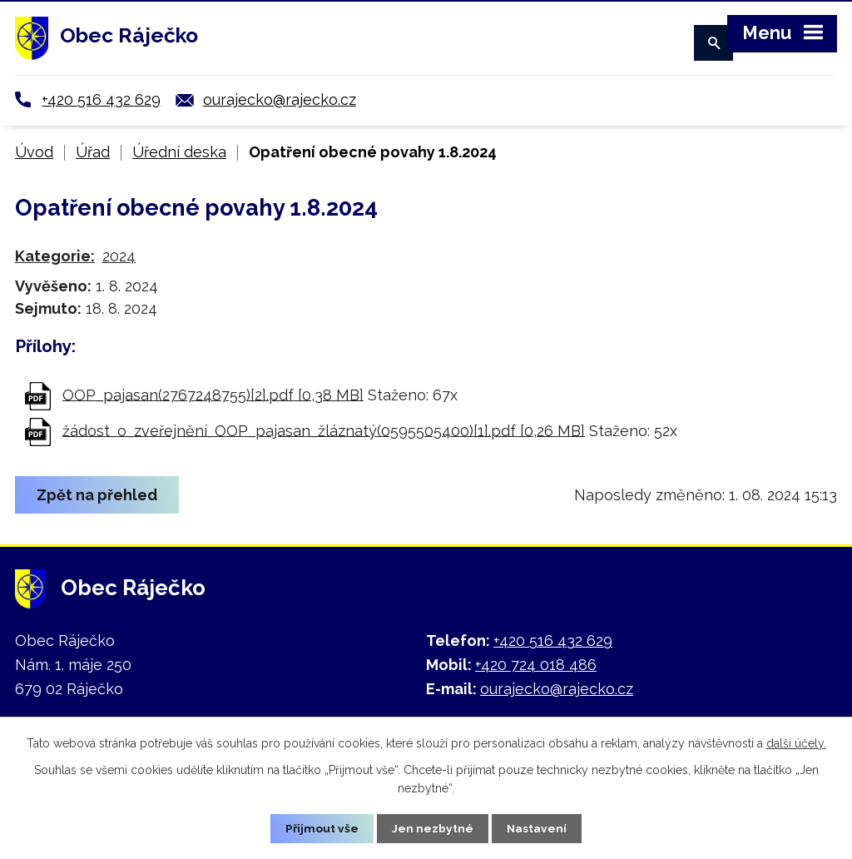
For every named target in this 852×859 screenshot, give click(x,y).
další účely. (796, 742)
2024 (119, 256)
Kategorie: (55, 256)
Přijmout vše (322, 828)
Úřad (93, 152)
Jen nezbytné (432, 828)
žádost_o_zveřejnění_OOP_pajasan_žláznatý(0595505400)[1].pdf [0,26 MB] (323, 430)
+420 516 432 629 (101, 99)
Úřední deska (179, 152)
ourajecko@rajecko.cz (279, 99)
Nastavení (537, 828)
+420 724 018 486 (536, 664)
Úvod (34, 152)
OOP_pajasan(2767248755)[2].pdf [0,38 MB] (213, 394)
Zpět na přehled (97, 495)
